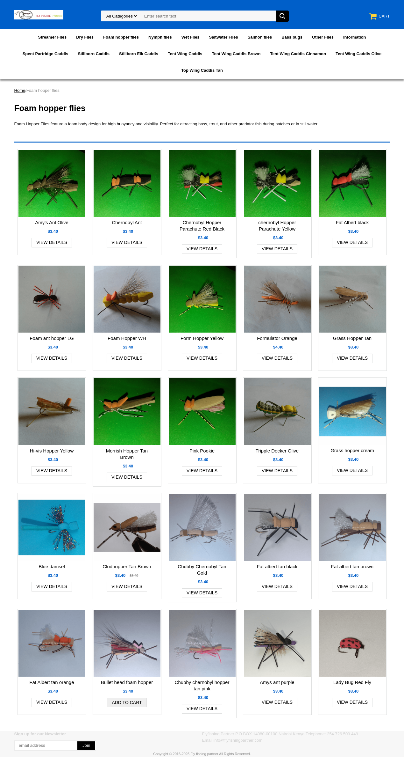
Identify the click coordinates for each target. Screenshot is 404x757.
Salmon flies (260, 37)
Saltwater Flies (223, 37)
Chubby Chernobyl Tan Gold (202, 570)
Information (354, 37)
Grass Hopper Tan (352, 338)
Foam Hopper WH (127, 338)
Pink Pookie (202, 450)
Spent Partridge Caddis (45, 53)
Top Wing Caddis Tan (202, 70)
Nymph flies (160, 37)
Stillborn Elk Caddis (138, 53)
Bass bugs (291, 37)
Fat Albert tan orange (51, 682)
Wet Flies (190, 37)
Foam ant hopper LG (52, 338)
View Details (51, 242)
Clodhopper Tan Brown (127, 566)
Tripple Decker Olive (277, 450)
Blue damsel (52, 566)
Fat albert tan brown (352, 566)
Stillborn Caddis (94, 53)
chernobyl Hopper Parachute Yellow (277, 226)
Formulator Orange (277, 338)
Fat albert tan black (277, 566)
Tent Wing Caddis (185, 53)
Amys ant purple (277, 682)
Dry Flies (85, 37)
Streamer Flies (52, 37)
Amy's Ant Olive (51, 222)
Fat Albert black (352, 222)
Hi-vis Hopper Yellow (52, 450)
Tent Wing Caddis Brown (236, 53)
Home (19, 90)
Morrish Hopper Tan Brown (127, 454)
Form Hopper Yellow (202, 338)
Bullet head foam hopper (127, 682)
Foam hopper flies (121, 37)
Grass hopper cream (352, 450)
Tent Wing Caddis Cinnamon (298, 53)
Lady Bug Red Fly (352, 682)
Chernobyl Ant (127, 222)
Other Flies (323, 37)
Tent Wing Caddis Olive (358, 53)
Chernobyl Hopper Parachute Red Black (202, 226)
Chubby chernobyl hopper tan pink (202, 685)
